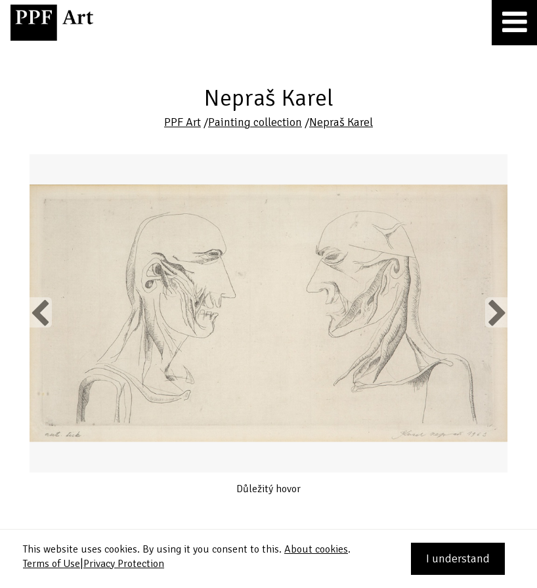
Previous (41, 312)
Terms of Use (51, 563)
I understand (458, 558)
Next (496, 312)
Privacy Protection (123, 563)
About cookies (316, 549)
